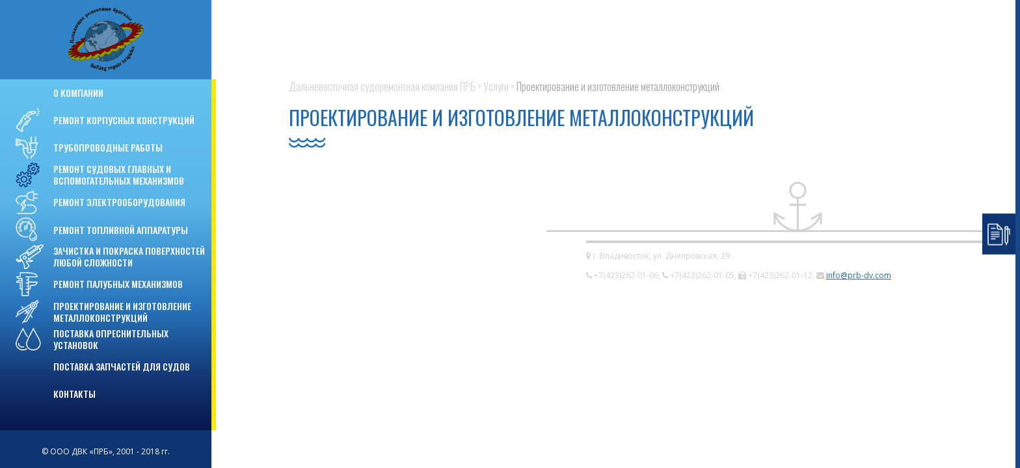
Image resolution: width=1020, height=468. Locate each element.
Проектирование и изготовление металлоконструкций (618, 86)
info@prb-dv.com (858, 275)
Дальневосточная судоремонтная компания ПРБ (382, 86)
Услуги (496, 86)
